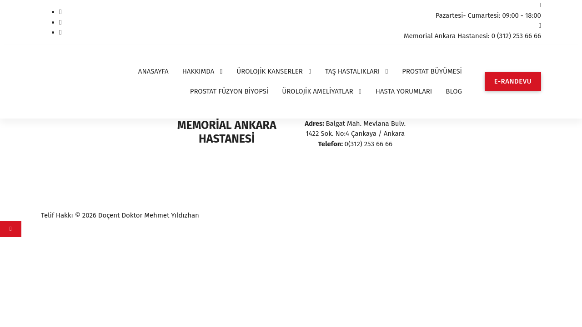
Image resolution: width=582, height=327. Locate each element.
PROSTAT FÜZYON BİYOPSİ (229, 91)
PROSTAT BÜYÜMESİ (432, 71)
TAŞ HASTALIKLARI (352, 71)
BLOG (454, 91)
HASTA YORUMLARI (404, 91)
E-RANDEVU (513, 81)
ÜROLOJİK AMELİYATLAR (317, 91)
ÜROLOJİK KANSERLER (269, 71)
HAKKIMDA (198, 71)
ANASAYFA (153, 71)
